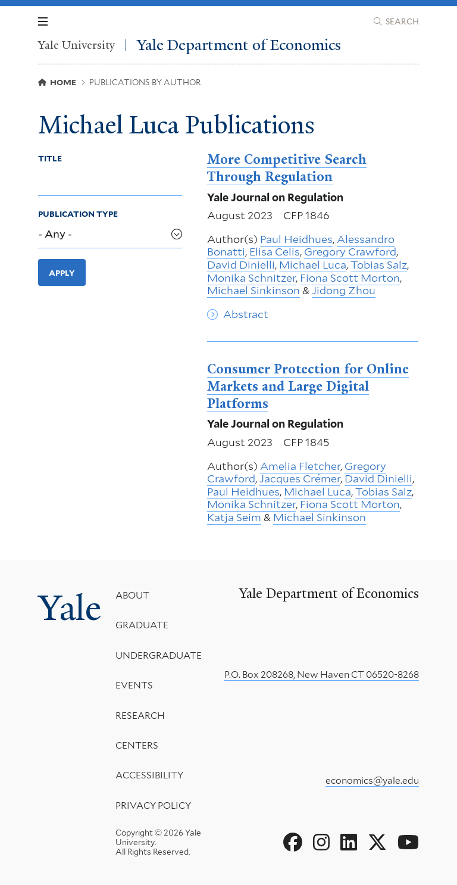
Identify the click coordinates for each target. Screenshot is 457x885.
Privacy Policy (153, 805)
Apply (62, 273)
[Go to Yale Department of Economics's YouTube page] (408, 842)
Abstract (245, 314)
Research (140, 715)
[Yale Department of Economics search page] (396, 21)
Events (134, 685)
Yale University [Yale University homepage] (76, 45)
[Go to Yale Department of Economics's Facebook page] (292, 842)
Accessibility (149, 775)
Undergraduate (158, 655)
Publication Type (78, 214)
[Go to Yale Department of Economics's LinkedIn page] (348, 842)
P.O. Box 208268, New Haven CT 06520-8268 (321, 674)
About (132, 595)
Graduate (141, 625)
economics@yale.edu (372, 780)
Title (50, 158)
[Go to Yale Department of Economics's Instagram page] (321, 842)
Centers (136, 745)
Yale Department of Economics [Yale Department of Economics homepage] (239, 45)
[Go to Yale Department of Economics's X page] (377, 842)
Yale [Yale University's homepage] (69, 608)
